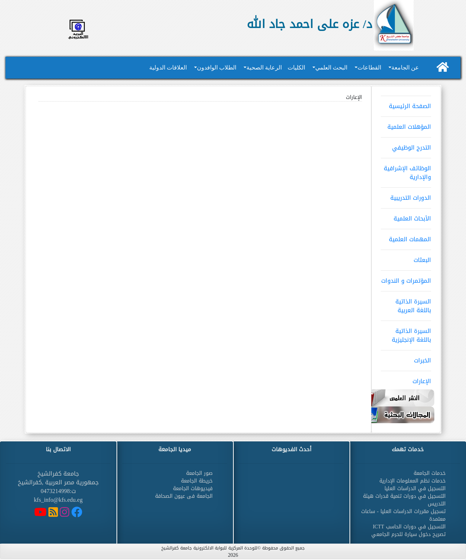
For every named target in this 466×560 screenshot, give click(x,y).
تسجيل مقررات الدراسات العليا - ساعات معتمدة (403, 515)
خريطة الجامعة (197, 481)
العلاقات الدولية (168, 67)
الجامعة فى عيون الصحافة (184, 496)
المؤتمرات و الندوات (406, 278)
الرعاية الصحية (264, 67)
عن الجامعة (405, 67)
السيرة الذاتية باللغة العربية (406, 303)
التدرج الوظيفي (406, 145)
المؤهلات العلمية (406, 124)
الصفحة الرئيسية (406, 104)
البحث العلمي (331, 67)
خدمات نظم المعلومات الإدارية (412, 481)
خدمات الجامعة (430, 473)
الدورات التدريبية (406, 195)
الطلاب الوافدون (216, 67)
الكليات (296, 67)
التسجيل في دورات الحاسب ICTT (409, 527)
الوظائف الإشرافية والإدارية (406, 170)
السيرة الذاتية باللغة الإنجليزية (406, 333)
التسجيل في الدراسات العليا (415, 488)
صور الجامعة (199, 473)
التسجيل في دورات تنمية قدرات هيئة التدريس (404, 500)
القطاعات (369, 67)
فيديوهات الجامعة (193, 488)
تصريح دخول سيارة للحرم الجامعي (408, 534)
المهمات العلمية (406, 237)
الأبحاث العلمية (406, 216)
